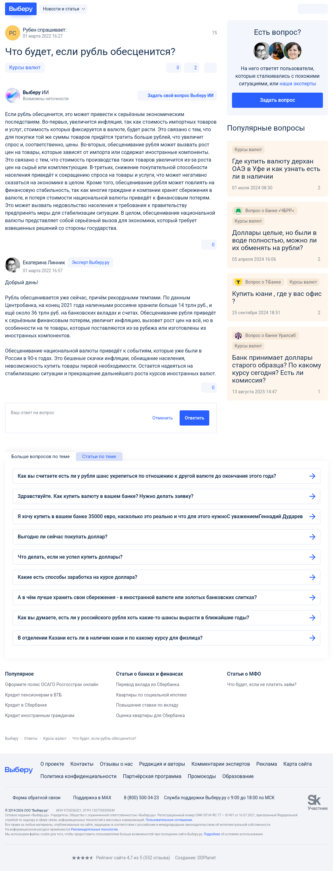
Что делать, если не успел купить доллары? (70, 557)
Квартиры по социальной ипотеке (151, 694)
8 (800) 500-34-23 (137, 797)
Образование (237, 776)
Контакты (81, 764)
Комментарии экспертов (220, 764)
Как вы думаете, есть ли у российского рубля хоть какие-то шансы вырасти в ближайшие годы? (133, 618)
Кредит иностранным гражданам (39, 715)
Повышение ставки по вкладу (147, 705)
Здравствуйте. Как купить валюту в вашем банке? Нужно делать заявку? (105, 496)
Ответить (194, 417)
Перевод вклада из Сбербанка (147, 684)
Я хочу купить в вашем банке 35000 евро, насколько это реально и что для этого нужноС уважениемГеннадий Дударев (160, 516)
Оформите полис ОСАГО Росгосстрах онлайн (51, 684)
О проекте (52, 764)
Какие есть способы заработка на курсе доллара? (77, 577)
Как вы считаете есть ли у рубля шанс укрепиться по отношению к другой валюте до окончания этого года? (147, 476)
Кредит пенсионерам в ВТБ (33, 694)
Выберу (11, 738)
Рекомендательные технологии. (95, 829)
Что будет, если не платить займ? (261, 684)
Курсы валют (24, 67)
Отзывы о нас (116, 764)
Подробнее (212, 834)
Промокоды (202, 776)
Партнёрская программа (152, 776)
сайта (305, 764)
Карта (290, 764)
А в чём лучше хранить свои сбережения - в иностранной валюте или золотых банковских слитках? (137, 597)
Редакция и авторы (162, 764)
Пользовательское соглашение (169, 820)
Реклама (266, 764)
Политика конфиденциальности (78, 776)
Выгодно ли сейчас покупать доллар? (62, 537)
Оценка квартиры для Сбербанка (150, 715)
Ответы (30, 738)
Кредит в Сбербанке (26, 705)
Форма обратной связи (33, 797)
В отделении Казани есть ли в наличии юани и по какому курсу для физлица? (110, 638)
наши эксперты (298, 84)
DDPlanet (206, 857)
